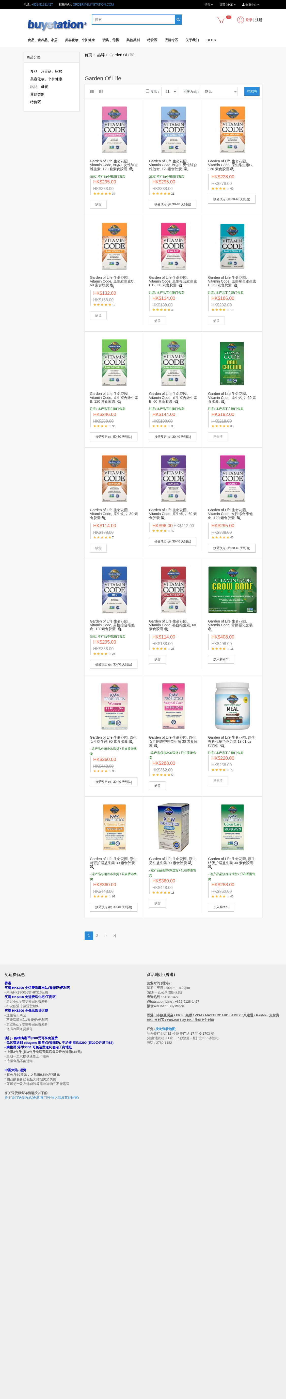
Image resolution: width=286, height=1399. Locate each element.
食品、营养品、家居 (42, 40)
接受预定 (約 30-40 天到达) (172, 204)
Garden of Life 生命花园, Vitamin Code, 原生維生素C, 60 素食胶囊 (112, 281)
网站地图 (153, 1261)
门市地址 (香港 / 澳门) (19, 1270)
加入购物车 (221, 659)
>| (114, 936)
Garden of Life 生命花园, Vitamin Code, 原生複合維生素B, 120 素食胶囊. (114, 397)
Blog (211, 40)
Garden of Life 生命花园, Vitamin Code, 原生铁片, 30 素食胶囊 (114, 514)
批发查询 (11, 1285)
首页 (88, 55)
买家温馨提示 (14, 1256)
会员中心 (153, 1327)
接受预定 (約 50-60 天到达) (113, 437)
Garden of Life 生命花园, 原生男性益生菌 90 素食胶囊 (172, 861)
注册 (258, 20)
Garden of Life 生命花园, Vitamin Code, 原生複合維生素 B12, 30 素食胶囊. (173, 281)
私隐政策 (11, 1294)
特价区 (152, 40)
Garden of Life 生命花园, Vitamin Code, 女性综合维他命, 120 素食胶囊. (230, 514)
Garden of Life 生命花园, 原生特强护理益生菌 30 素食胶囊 (113, 861)
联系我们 (153, 1256)
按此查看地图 (165, 1029)
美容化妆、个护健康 (80, 40)
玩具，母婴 (110, 40)
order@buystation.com (93, 4)
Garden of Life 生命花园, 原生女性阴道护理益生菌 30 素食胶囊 (173, 741)
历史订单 (153, 1331)
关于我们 (192, 40)
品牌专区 (171, 40)
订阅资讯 (153, 1341)
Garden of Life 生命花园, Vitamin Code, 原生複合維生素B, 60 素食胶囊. (173, 397)
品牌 (101, 55)
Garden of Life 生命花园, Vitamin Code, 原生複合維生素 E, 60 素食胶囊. (232, 281)
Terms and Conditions (130, 1396)
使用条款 (11, 1299)
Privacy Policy (162, 1396)
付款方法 (11, 1280)
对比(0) (252, 91)
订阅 (25, 1219)
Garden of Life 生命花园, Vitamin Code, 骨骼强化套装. (230, 623)
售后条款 (11, 1261)
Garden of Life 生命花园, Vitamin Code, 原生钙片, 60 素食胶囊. (232, 397)
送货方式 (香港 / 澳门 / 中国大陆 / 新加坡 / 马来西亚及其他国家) (48, 1275)
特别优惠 (11, 1331)
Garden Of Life (121, 55)
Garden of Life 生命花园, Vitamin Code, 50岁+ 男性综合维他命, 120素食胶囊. (173, 165)
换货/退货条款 (14, 1290)
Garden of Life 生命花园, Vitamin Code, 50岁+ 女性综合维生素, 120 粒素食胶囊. (114, 165)
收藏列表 (153, 1336)
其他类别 (133, 40)
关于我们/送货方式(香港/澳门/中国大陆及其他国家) (42, 1097)
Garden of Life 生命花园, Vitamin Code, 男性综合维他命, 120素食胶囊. (112, 625)
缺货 (157, 785)
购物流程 (11, 1265)
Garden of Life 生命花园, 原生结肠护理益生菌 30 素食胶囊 (231, 861)
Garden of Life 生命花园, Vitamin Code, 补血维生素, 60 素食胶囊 (172, 625)
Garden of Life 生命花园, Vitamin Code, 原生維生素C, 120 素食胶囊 (230, 165)
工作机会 (11, 1304)
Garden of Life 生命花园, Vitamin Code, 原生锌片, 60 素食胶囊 (173, 514)
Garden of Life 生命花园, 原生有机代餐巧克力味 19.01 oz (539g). (231, 741)
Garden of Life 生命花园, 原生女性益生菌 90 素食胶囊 (113, 739)
